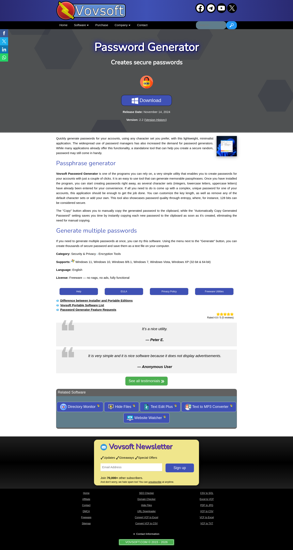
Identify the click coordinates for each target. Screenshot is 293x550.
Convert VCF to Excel (146, 517)
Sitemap (86, 523)
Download (146, 101)
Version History (155, 119)
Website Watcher (146, 418)
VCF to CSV (206, 511)
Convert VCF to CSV (146, 523)
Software (81, 25)
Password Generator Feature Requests (88, 309)
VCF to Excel (207, 517)
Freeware (86, 517)
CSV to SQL (206, 493)
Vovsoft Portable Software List (82, 305)
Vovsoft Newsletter (140, 447)
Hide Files (122, 407)
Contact (142, 25)
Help (78, 291)
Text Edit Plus (160, 407)
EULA (124, 291)
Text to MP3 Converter (209, 407)
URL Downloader (146, 511)
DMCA (86, 511)
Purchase (101, 25)
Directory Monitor (80, 407)
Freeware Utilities (214, 291)
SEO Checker (146, 493)
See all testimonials (146, 381)
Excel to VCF (207, 499)
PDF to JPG (206, 505)
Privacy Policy (169, 291)
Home (63, 25)
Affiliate (86, 499)
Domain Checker (146, 499)
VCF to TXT (206, 523)
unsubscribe (154, 482)
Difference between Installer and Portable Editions (96, 300)
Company (122, 25)
